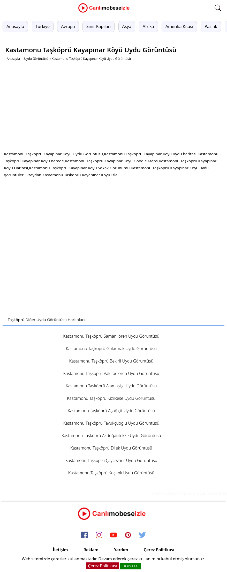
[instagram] (99, 535)
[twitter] (142, 535)
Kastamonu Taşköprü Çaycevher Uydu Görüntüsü (111, 460)
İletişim (60, 550)
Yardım (121, 550)
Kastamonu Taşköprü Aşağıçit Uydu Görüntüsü (111, 411)
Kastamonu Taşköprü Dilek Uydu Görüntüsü (111, 448)
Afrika (148, 26)
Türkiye (43, 26)
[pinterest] (128, 535)
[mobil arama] (218, 8)
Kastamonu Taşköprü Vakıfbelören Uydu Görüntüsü (111, 373)
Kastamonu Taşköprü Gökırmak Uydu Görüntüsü (111, 348)
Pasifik (211, 26)
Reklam (91, 550)
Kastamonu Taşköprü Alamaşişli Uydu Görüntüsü (111, 386)
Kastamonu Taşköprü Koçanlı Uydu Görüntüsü (111, 473)
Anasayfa (15, 26)
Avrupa (68, 26)
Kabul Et (130, 566)
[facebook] (84, 535)
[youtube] (113, 535)
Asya (126, 26)
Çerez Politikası (159, 550)
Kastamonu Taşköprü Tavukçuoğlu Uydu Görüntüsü (111, 423)
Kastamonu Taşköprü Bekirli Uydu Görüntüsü (111, 361)
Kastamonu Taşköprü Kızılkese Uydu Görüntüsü (111, 398)
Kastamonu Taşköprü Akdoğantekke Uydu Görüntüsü (111, 435)
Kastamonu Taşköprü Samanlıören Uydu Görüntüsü (111, 336)
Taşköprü (16, 319)
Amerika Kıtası (179, 26)
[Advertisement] (113, 109)
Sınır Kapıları (98, 26)
